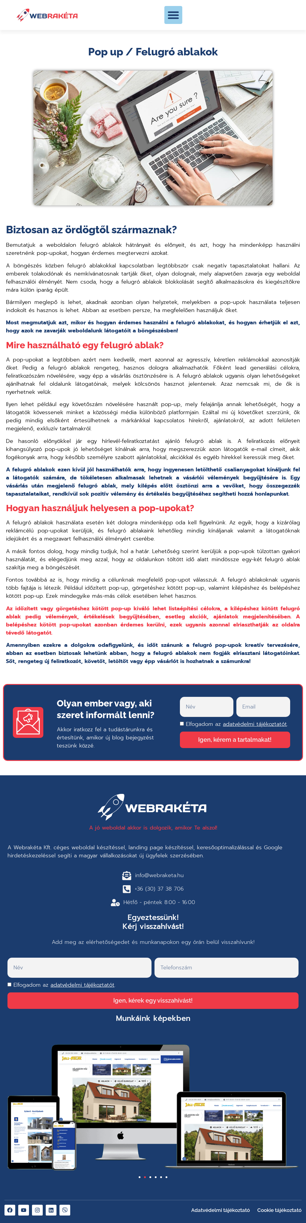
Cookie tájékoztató (279, 1210)
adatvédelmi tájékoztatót (255, 724)
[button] (173, 15)
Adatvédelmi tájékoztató (220, 1210)
